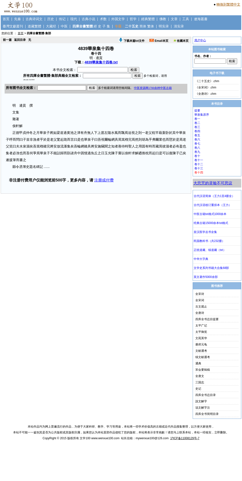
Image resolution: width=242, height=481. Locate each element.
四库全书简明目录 (207, 414)
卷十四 (198, 172)
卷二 (197, 123)
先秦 (17, 19)
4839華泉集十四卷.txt (101, 62)
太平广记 (201, 325)
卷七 (197, 143)
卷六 (197, 139)
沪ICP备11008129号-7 (184, 438)
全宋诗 (199, 294)
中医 (64, 26)
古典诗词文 (34, 19)
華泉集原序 (201, 114)
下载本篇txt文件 (132, 41)
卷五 (197, 135)
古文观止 (201, 306)
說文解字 (201, 401)
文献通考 (201, 350)
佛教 (162, 19)
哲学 (133, 19)
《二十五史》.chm (207, 81)
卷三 (197, 127)
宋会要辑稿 (202, 369)
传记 (62, 19)
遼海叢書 (200, 19)
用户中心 (200, 40)
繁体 (150, 26)
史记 (198, 388)
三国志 (199, 382)
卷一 (197, 118)
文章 (174, 19)
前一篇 (7, 40)
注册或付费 (104, 180)
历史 (50, 19)
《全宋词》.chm (205, 87)
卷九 (197, 152)
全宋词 (199, 300)
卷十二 (198, 164)
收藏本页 (181, 41)
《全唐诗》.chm (205, 93)
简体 (142, 26)
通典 (198, 363)
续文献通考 (202, 357)
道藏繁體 (34, 26)
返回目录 (20, 40)
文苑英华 (201, 338)
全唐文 (199, 376)
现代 (73, 19)
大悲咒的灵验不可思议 (212, 183)
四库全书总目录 (205, 395)
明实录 (164, 26)
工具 (185, 19)
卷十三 (198, 168)
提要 (197, 110)
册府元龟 (201, 344)
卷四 (197, 131)
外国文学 (118, 19)
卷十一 (198, 160)
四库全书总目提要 (207, 319)
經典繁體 (148, 19)
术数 (103, 19)
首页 (6, 19)
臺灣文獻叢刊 (13, 26)
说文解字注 (202, 407)
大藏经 (51, 26)
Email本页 (158, 41)
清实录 (179, 26)
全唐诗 (199, 313)
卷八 (197, 147)
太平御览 (201, 332)
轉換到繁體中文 (228, 4)
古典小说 (88, 19)
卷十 (197, 156)
